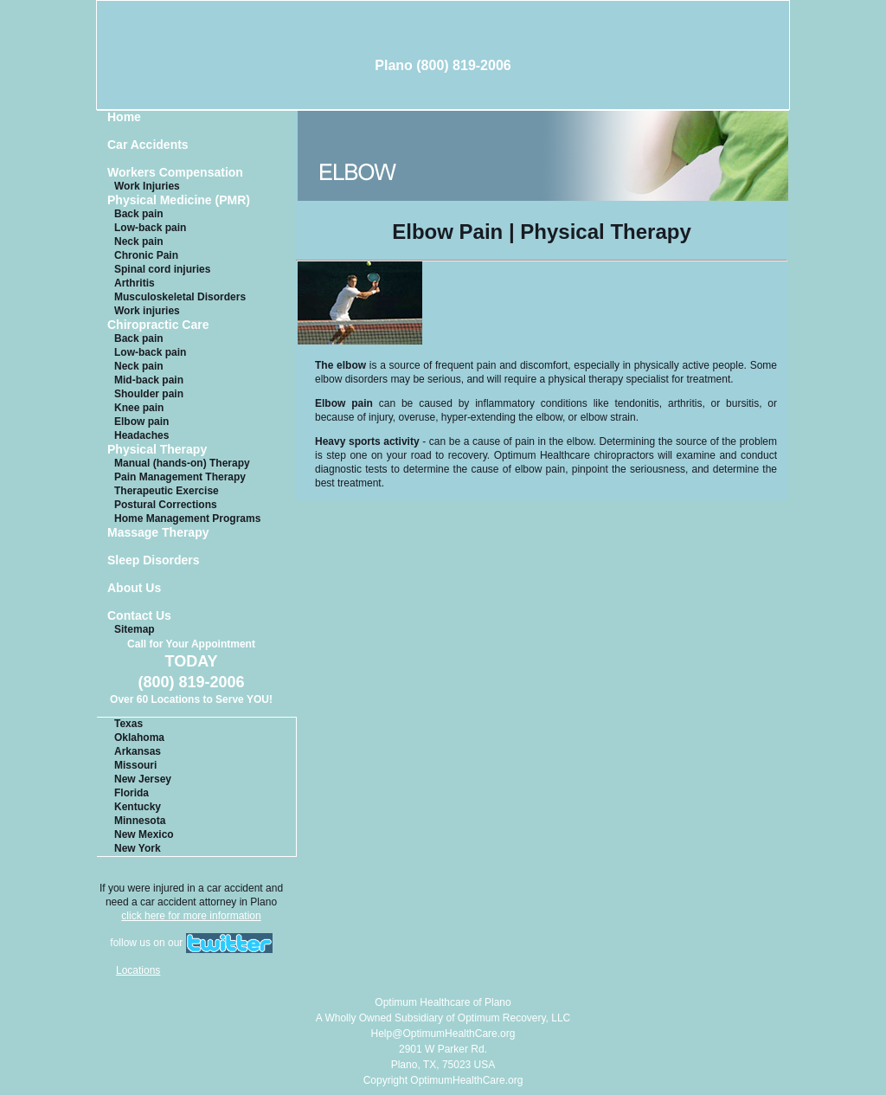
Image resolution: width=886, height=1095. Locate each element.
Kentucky (137, 807)
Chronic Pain (146, 255)
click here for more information (190, 916)
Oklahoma (139, 737)
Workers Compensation (175, 172)
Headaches (141, 435)
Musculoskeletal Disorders (180, 297)
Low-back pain (150, 228)
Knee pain (139, 408)
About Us (134, 588)
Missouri (135, 765)
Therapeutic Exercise (166, 491)
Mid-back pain (148, 380)
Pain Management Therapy (180, 477)
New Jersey (142, 779)
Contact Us (139, 615)
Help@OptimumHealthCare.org (443, 1033)
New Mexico (144, 834)
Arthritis (134, 283)
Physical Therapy (157, 449)
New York (137, 848)
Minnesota (139, 821)
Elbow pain (141, 421)
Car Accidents (148, 144)
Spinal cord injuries (162, 269)
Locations (138, 970)
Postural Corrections (165, 505)
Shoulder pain (148, 394)
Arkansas (137, 751)
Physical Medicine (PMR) (178, 200)
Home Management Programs (187, 518)
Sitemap (134, 629)
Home (124, 117)
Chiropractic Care (158, 325)
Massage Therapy (158, 532)
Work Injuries (147, 186)
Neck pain (139, 241)
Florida (131, 793)
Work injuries (147, 311)
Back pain (139, 214)
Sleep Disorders (153, 560)
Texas (128, 724)
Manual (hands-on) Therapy (182, 463)
